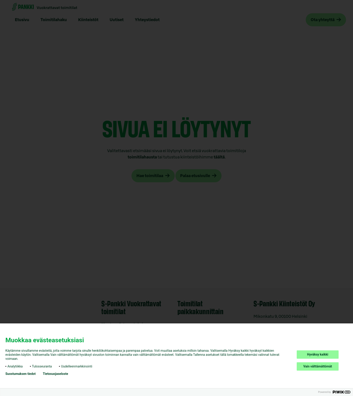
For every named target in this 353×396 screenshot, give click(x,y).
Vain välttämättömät (317, 366)
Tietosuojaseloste (55, 374)
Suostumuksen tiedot (20, 374)
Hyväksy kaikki (317, 354)
